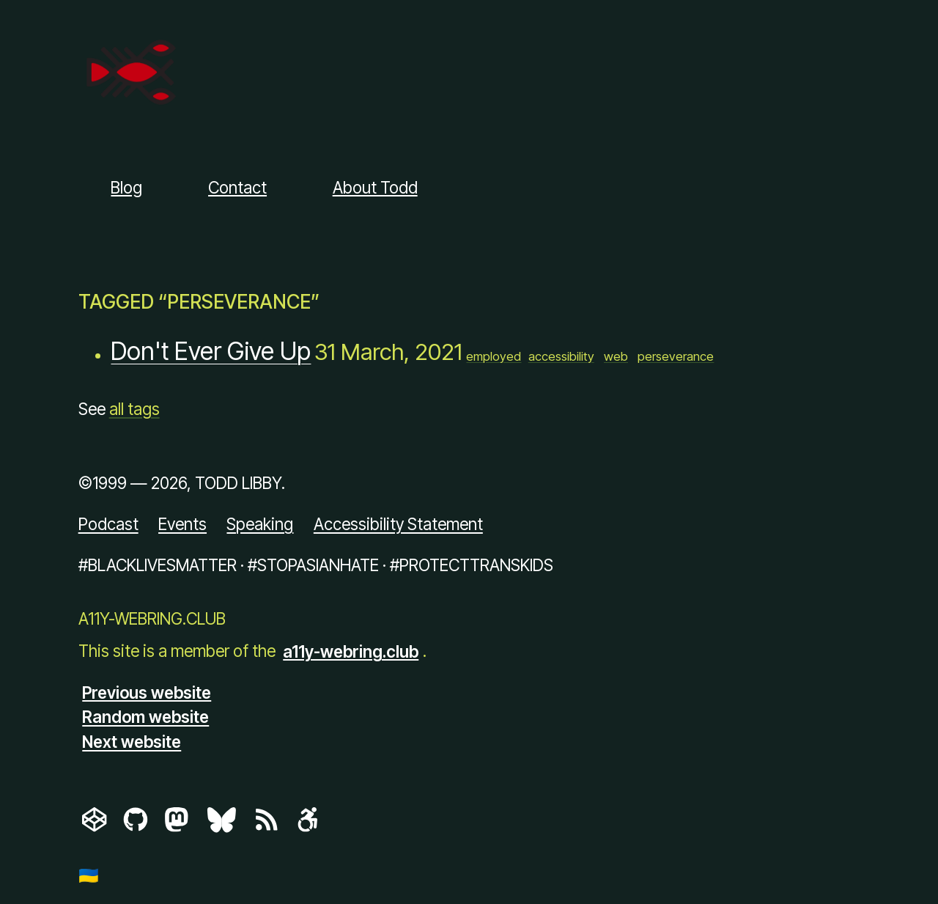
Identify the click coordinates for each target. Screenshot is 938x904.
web (616, 356)
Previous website (146, 692)
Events (182, 524)
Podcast (108, 524)
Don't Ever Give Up (211, 352)
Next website (131, 742)
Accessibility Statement (398, 524)
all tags (134, 409)
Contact (237, 187)
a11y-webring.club (350, 651)
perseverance (676, 356)
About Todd (375, 187)
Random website (145, 717)
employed (493, 356)
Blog (126, 187)
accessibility (561, 356)
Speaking (259, 524)
